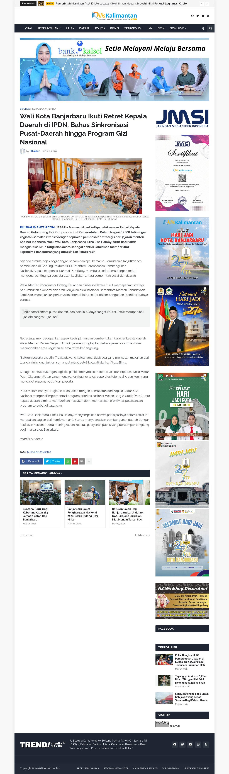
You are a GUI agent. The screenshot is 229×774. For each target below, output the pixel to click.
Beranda (25, 108)
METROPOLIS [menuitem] (132, 28)
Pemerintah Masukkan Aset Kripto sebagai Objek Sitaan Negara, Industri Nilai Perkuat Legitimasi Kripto (121, 3)
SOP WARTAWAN (170, 768)
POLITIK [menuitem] (100, 28)
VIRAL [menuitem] (29, 28)
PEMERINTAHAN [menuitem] (48, 28)
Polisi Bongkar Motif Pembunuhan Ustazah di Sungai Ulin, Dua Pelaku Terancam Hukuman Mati (190, 660)
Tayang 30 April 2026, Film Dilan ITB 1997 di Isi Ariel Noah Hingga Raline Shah (190, 679)
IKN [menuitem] (150, 28)
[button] (202, 4)
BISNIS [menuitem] (114, 28)
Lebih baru (28, 535)
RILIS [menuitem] (69, 28)
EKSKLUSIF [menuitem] (177, 28)
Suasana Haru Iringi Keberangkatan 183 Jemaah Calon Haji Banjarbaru (35, 514)
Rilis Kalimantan (50, 768)
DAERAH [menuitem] (84, 28)
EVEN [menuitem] (161, 28)
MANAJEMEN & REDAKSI (145, 768)
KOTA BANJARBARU (44, 108)
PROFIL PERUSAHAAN (88, 768)
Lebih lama (141, 535)
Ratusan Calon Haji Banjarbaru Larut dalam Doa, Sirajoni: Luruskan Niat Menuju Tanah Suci (127, 514)
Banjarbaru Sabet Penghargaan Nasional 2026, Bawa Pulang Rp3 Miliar (82, 514)
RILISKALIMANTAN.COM (37, 227)
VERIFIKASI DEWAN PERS (196, 768)
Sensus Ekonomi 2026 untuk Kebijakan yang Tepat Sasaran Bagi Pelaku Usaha (192, 697)
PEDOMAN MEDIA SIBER (116, 768)
